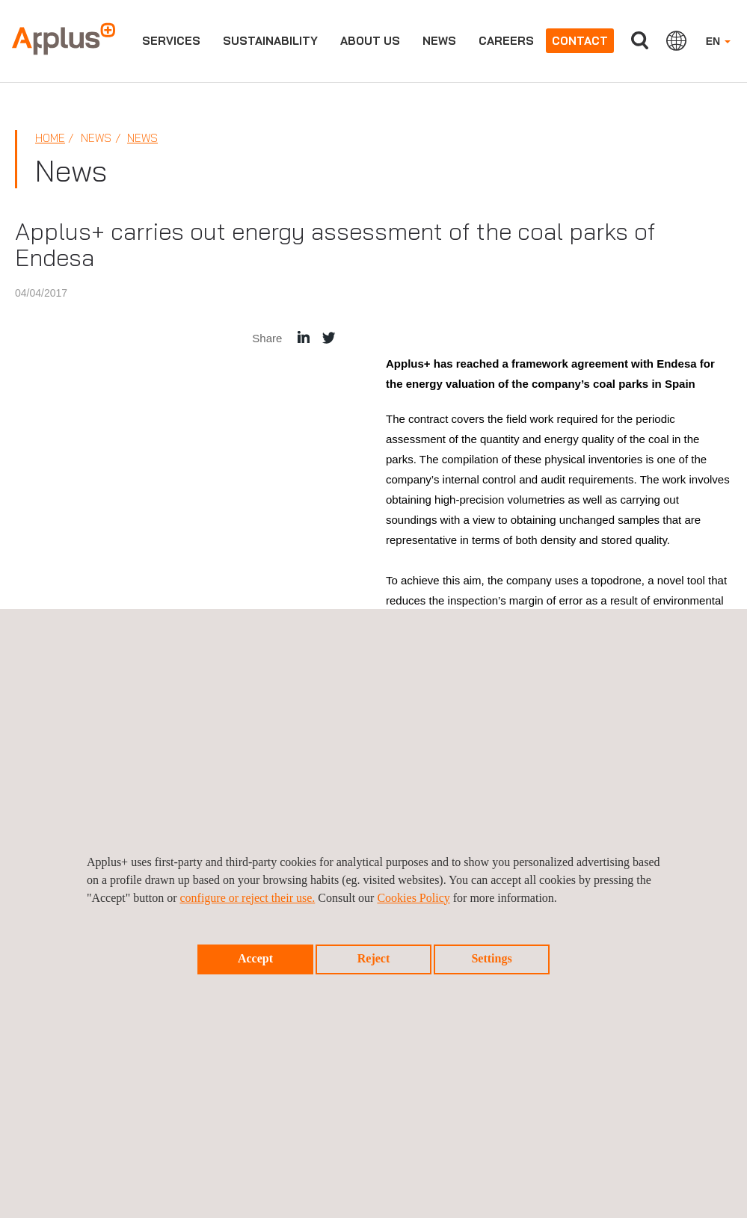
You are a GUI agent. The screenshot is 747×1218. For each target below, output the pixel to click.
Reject (373, 958)
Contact (580, 41)
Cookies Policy (413, 897)
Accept (255, 958)
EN (718, 41)
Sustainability (270, 41)
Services (171, 41)
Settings (491, 958)
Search (640, 40)
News (439, 41)
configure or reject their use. (247, 897)
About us (370, 41)
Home (50, 138)
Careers (506, 41)
